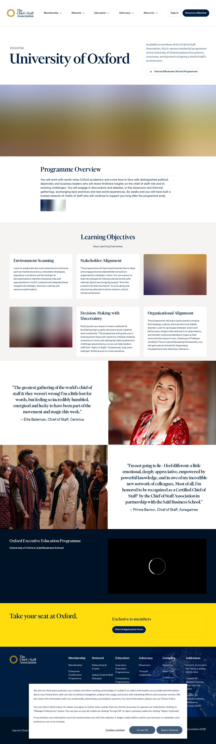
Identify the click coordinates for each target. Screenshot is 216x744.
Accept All (142, 730)
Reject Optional (169, 730)
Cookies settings (115, 730)
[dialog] (108, 711)
